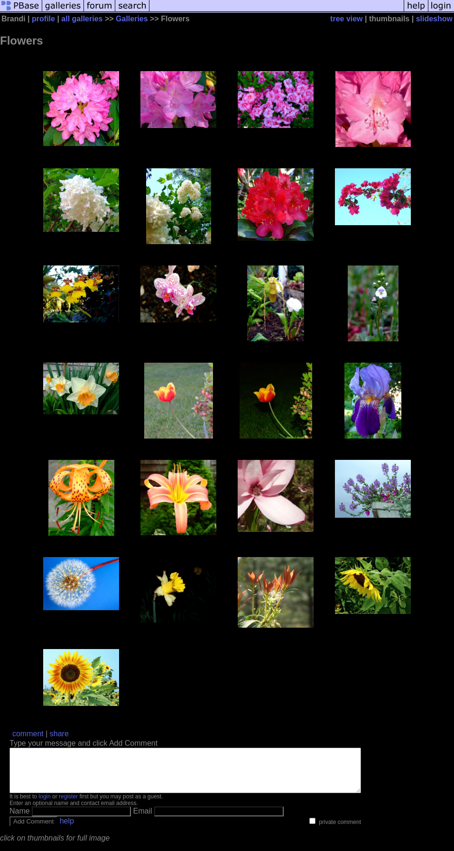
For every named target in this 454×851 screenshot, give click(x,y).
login (44, 805)
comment (28, 734)
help (67, 829)
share (59, 734)
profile (43, 19)
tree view (346, 19)
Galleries (132, 19)
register (68, 805)
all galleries (81, 19)
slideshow (434, 19)
